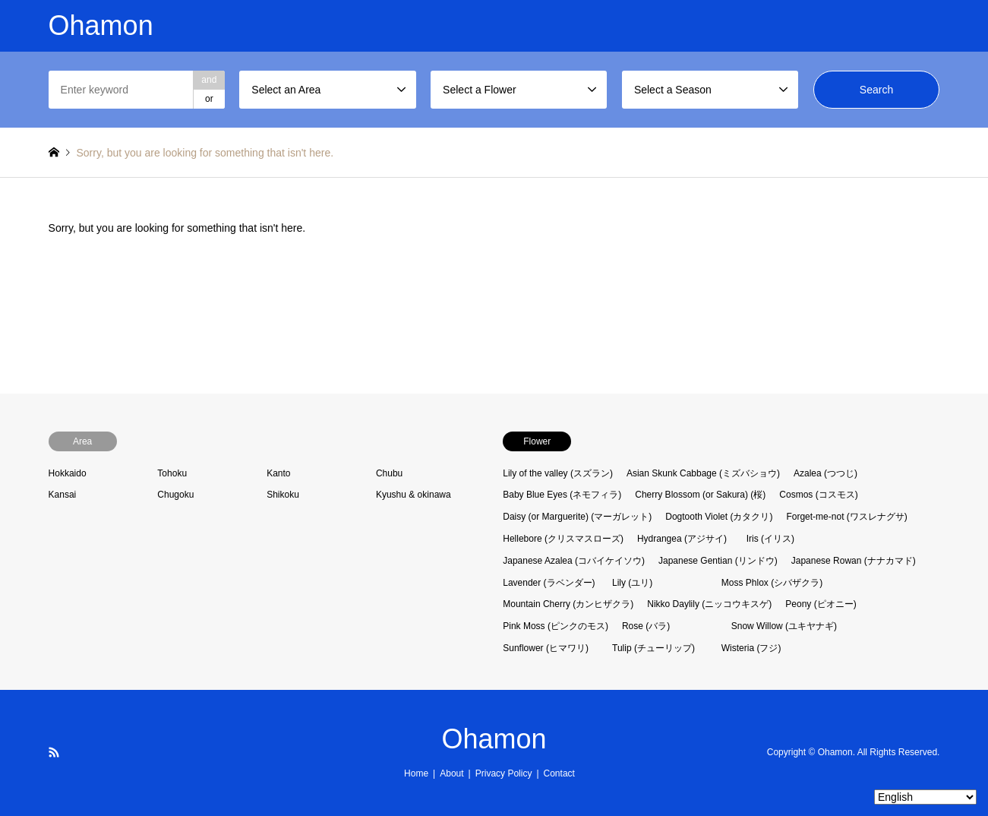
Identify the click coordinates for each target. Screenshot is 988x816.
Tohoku (172, 473)
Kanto (278, 473)
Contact (559, 773)
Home (416, 773)
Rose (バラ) (646, 626)
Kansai (63, 494)
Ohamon (493, 738)
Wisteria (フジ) (751, 648)
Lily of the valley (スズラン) (558, 473)
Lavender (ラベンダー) (549, 582)
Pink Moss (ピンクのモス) (555, 626)
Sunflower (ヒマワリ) (546, 648)
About (451, 773)
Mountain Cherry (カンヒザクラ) (568, 604)
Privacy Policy (503, 773)
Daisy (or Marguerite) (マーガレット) (577, 516)
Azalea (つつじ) (825, 473)
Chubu (389, 473)
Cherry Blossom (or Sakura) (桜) (700, 494)
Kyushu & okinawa (413, 494)
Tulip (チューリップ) (653, 648)
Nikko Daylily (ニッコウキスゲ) (709, 604)
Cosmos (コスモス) (818, 494)
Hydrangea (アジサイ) (682, 538)
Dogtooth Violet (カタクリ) (718, 516)
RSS (54, 752)
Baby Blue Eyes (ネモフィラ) (562, 494)
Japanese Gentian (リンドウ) (718, 560)
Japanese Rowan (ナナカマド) (853, 560)
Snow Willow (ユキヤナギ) (784, 626)
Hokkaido (68, 473)
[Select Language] (925, 797)
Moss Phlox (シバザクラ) (771, 582)
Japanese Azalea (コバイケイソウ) (574, 560)
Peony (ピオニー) (820, 604)
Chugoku (175, 494)
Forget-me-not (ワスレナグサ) (846, 516)
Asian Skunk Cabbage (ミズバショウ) (703, 473)
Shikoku (283, 494)
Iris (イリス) (770, 538)
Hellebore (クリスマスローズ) (563, 538)
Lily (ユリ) (632, 582)
